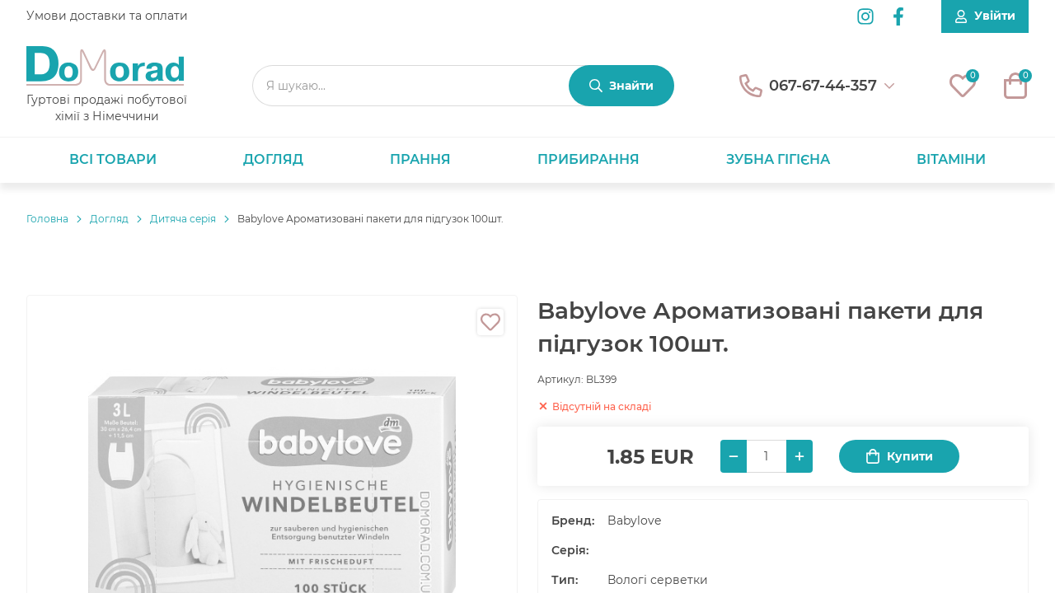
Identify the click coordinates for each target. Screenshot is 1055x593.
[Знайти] (621, 85)
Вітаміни (951, 159)
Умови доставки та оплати (107, 15)
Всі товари (113, 159)
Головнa (47, 218)
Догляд (273, 159)
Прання (420, 159)
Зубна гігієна (778, 159)
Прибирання (588, 159)
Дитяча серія (183, 218)
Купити (899, 457)
